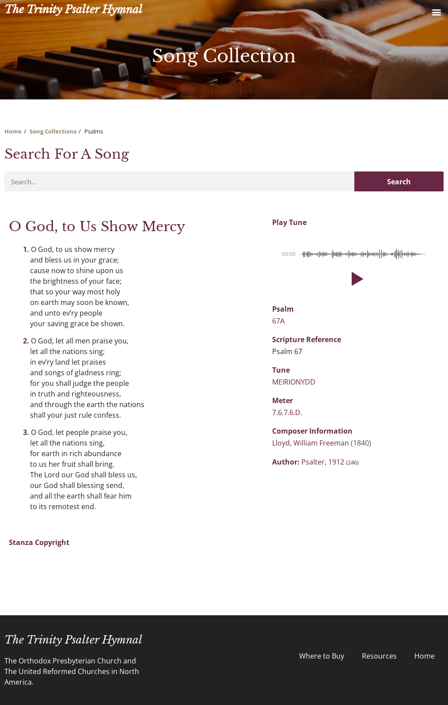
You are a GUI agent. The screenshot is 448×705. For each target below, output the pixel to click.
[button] (436, 11)
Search (399, 182)
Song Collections (53, 131)
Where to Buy (321, 656)
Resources (379, 656)
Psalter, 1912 (330, 462)
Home (13, 131)
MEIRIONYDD (293, 382)
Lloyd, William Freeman (311, 443)
